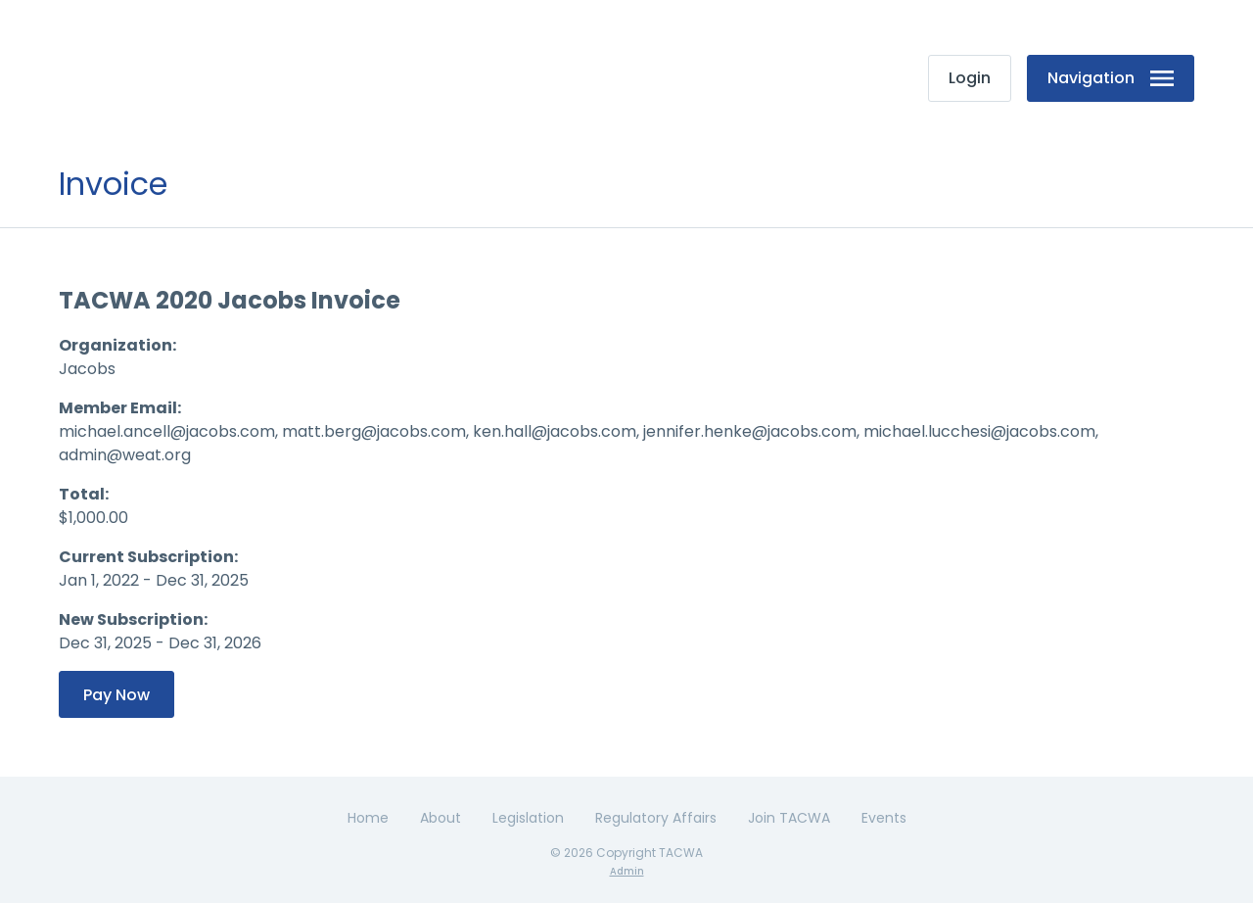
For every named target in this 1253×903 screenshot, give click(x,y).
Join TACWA (789, 818)
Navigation (1110, 78)
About (440, 818)
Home (368, 818)
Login (970, 78)
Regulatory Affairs (656, 818)
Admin (627, 871)
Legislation (528, 818)
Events (883, 818)
